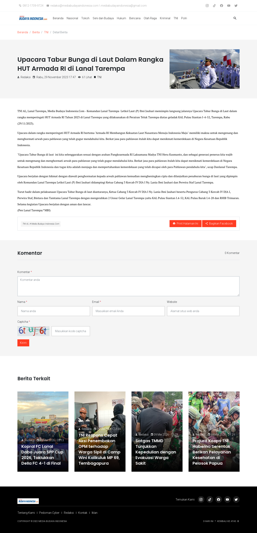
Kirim (23, 342)
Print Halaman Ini (185, 223)
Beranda (58, 18)
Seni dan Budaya (103, 18)
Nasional (72, 18)
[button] (235, 18)
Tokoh (85, 18)
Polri (184, 18)
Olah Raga (150, 18)
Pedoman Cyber (49, 512)
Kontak (82, 512)
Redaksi (30, 440)
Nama (22, 301)
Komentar (24, 272)
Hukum (121, 18)
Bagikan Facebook (219, 223)
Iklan (94, 512)
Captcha (23, 321)
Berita (36, 32)
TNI (176, 18)
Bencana (135, 18)
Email (96, 301)
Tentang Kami (26, 512)
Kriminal (165, 18)
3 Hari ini (208, 521)
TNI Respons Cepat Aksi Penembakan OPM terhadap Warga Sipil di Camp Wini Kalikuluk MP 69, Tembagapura (99, 449)
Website (172, 301)
